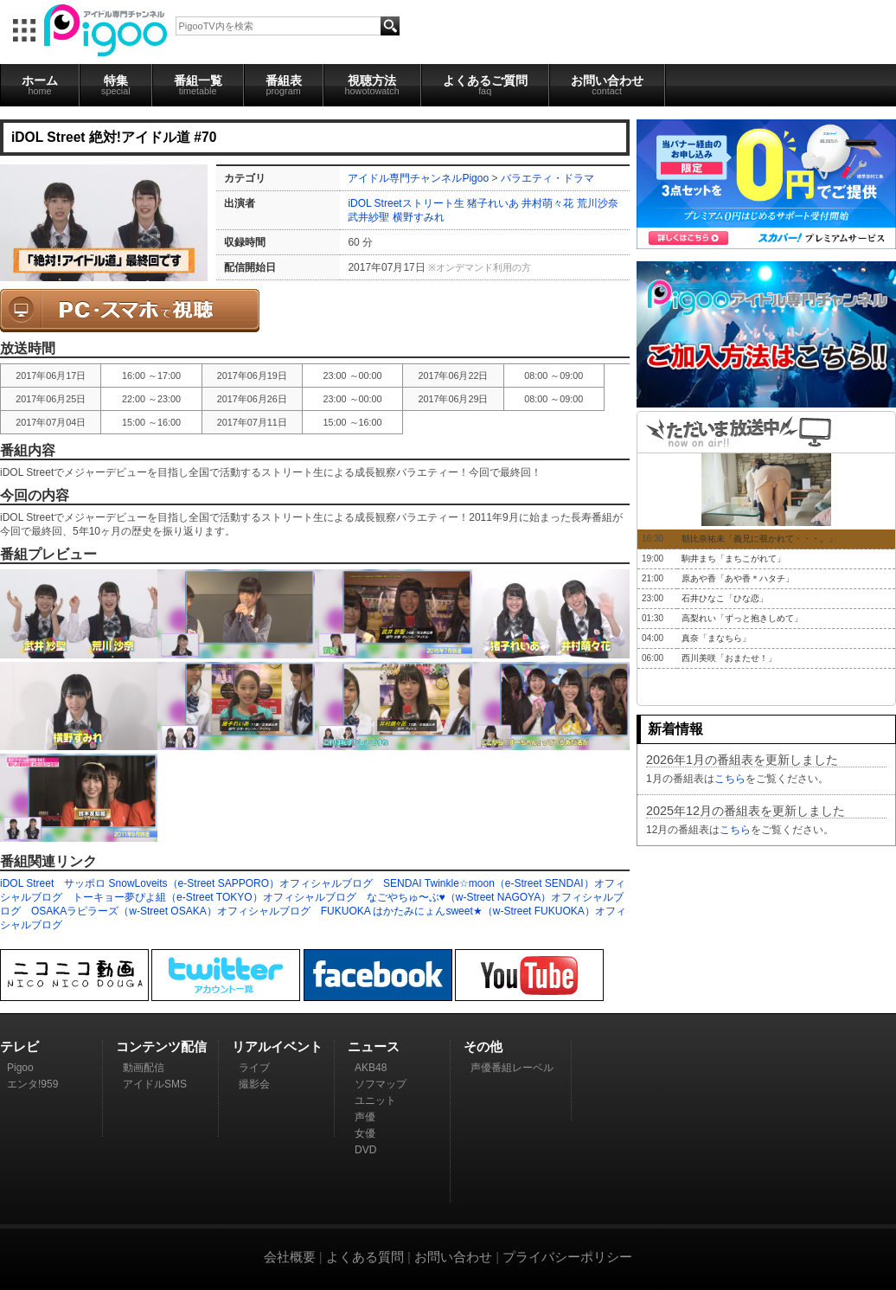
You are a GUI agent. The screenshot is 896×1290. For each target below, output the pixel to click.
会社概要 (290, 1256)
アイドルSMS (155, 1084)
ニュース (374, 1046)
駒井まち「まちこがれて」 (733, 558)
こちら (730, 779)
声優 (365, 1117)
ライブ (254, 1068)
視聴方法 (372, 85)
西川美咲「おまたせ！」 (729, 658)
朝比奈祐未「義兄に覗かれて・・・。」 (759, 538)
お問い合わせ (607, 85)
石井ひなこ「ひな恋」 (725, 598)
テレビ (19, 1046)
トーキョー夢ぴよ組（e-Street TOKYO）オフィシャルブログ (214, 897)
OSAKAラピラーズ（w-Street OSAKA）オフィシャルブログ (170, 911)
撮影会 (254, 1084)
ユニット (375, 1100)
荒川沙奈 (597, 203)
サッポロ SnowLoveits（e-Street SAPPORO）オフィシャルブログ (218, 883)
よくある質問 (365, 1256)
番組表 (284, 85)
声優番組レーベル (512, 1068)
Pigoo (20, 1068)
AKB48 (371, 1068)
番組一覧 (198, 85)
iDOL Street (27, 883)
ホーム (40, 85)
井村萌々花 (547, 203)
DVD (365, 1150)
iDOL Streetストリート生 (406, 203)
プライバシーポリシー (567, 1256)
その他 (483, 1046)
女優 (365, 1133)
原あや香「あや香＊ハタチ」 (738, 578)
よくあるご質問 (485, 85)
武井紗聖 (368, 217)
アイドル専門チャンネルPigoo (418, 178)
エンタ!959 (32, 1084)
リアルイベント (277, 1046)
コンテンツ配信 (161, 1046)
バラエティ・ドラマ (547, 178)
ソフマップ (380, 1084)
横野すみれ (419, 217)
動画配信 (143, 1068)
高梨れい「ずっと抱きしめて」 (742, 618)
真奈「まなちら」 (716, 638)
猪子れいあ (493, 203)
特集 (116, 85)
